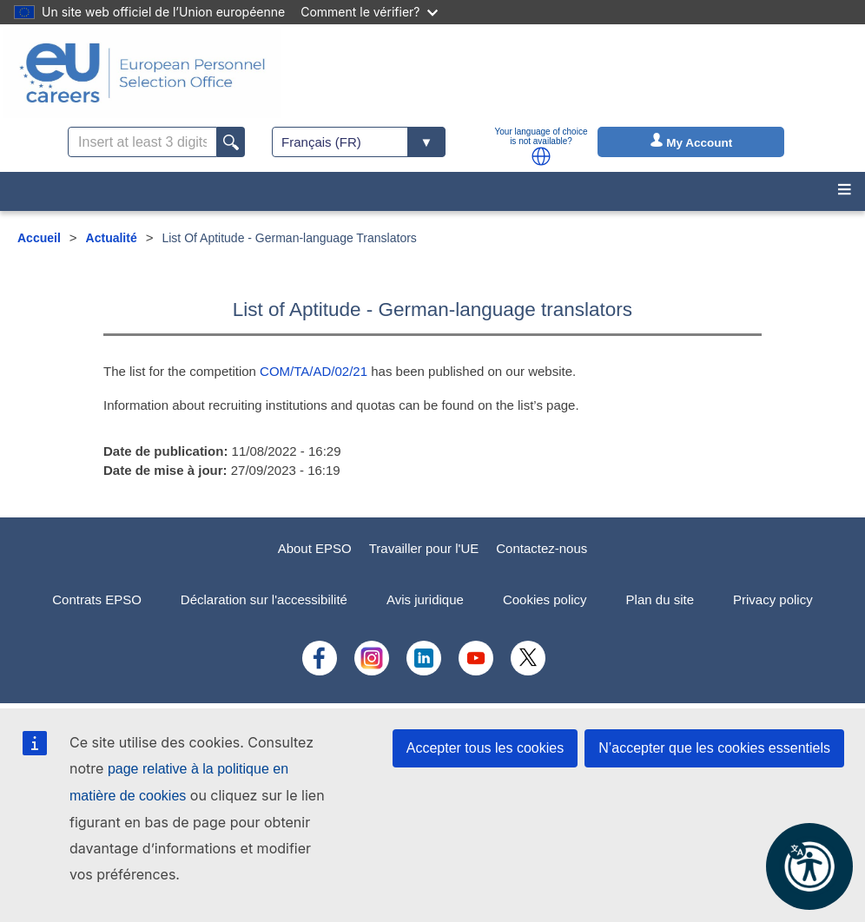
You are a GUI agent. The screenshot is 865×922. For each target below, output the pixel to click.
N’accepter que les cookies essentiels (714, 748)
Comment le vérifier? (368, 11)
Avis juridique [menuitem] (425, 599)
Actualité (111, 238)
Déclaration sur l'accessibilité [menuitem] (264, 599)
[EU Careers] (142, 73)
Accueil (39, 238)
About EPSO (315, 548)
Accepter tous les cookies (485, 748)
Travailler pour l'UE (424, 548)
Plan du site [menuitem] (660, 599)
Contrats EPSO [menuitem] (97, 599)
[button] (541, 156)
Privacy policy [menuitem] (773, 599)
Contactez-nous (541, 548)
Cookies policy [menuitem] (545, 599)
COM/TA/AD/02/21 (313, 371)
